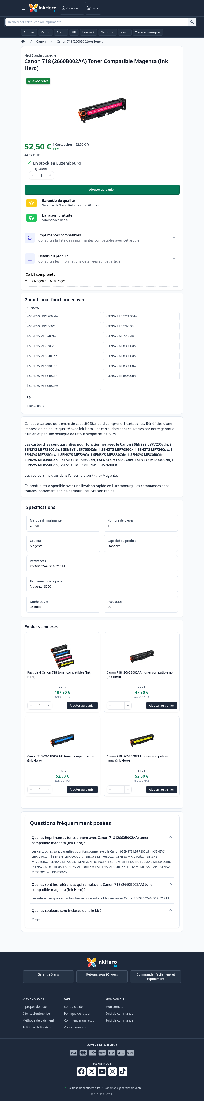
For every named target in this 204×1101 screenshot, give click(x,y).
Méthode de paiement (38, 1020)
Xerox (125, 32)
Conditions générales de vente (123, 1088)
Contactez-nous (75, 1027)
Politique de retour (77, 1013)
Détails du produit (53, 256)
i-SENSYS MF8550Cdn (121, 376)
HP (74, 32)
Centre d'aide (73, 1007)
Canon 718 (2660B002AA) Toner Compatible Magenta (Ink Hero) (80, 41)
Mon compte (114, 1007)
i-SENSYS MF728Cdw (120, 336)
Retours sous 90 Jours (102, 974)
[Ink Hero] (43, 8)
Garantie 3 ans (48, 974)
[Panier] (93, 8)
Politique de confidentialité (84, 1088)
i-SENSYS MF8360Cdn (42, 366)
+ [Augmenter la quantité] (50, 175)
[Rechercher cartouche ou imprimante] (192, 22)
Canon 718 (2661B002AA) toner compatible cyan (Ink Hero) (61, 758)
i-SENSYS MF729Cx (40, 346)
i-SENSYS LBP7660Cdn (43, 326)
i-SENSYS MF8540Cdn (42, 376)
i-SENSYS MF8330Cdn (121, 346)
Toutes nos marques (147, 32)
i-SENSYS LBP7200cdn (42, 316)
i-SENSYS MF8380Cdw (121, 366)
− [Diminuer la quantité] (32, 175)
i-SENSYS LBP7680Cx (120, 326)
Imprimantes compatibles (59, 235)
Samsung (107, 32)
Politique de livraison (37, 1027)
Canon (45, 32)
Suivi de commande (119, 1013)
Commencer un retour (80, 1020)
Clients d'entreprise (36, 1013)
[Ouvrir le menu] (23, 8)
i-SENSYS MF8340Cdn (42, 356)
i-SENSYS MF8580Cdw (42, 386)
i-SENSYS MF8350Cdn (121, 356)
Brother (29, 32)
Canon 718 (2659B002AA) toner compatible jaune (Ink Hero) (137, 758)
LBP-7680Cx (35, 406)
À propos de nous (35, 1007)
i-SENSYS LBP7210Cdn (121, 316)
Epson (61, 32)
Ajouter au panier (134, 190)
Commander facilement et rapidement (156, 976)
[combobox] (100, 22)
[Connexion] (72, 8)
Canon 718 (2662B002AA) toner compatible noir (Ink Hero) (141, 674)
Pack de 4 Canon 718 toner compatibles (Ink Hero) (59, 674)
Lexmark (88, 32)
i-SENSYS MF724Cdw (41, 336)
